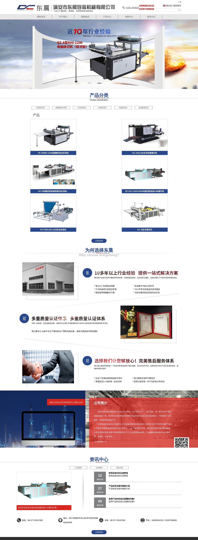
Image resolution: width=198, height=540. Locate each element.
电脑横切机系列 (61, 108)
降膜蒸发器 (69, 537)
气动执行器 (127, 537)
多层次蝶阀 (92, 537)
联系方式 (151, 17)
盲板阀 (84, 537)
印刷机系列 (102, 108)
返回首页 (177, 6)
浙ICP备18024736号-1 (122, 531)
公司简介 (123, 507)
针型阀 (53, 537)
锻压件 (100, 537)
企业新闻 (99, 427)
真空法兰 (107, 537)
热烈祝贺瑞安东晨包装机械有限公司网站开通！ (38, 467)
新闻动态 (85, 17)
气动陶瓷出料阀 (151, 537)
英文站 (169, 6)
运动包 (77, 537)
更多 (60, 523)
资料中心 (129, 17)
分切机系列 (82, 108)
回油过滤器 (117, 537)
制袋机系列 (40, 108)
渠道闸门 (60, 537)
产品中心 (107, 17)
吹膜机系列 (123, 108)
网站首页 (41, 17)
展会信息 (119, 427)
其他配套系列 (144, 108)
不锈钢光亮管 (138, 537)
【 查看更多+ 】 (100, 401)
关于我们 (63, 17)
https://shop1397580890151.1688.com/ (66, 362)
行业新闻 (78, 427)
